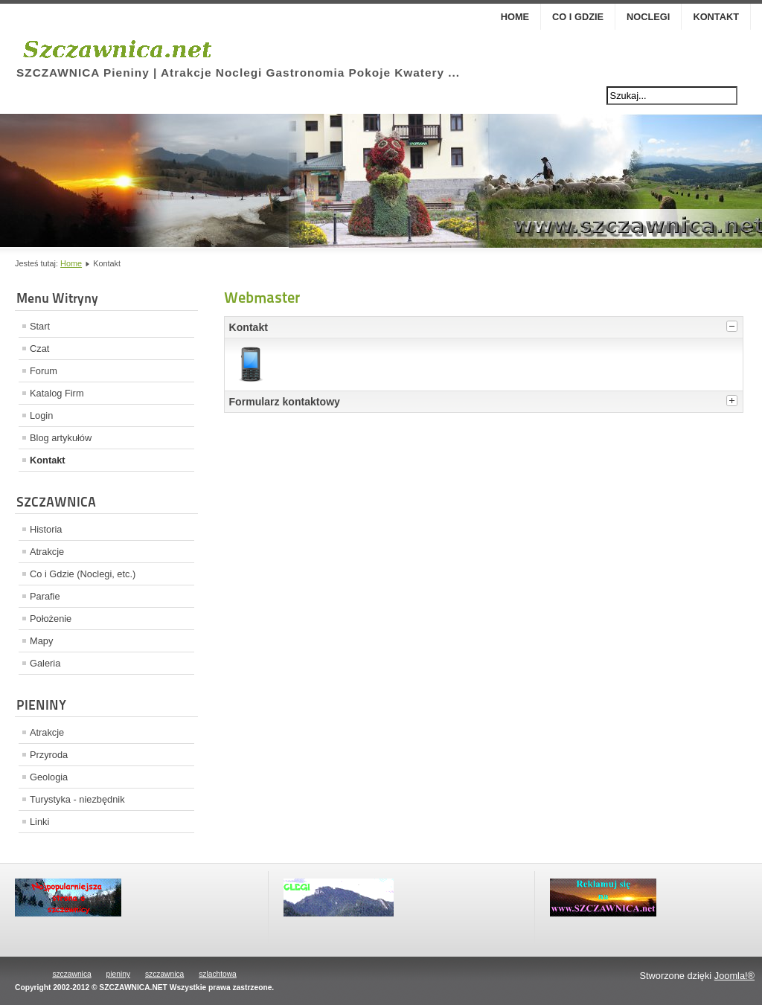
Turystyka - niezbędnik (77, 799)
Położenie (50, 618)
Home (515, 16)
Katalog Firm (57, 393)
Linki (39, 821)
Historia (46, 529)
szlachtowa (218, 974)
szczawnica (71, 974)
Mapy (41, 640)
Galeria (45, 663)
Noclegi (648, 16)
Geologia (49, 777)
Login (41, 415)
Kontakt (716, 16)
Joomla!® (734, 975)
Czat (39, 348)
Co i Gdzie (577, 16)
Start (40, 326)
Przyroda (49, 754)
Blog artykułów (61, 437)
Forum (43, 370)
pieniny (118, 974)
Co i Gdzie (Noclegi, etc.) (82, 573)
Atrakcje (47, 551)
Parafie (45, 596)
